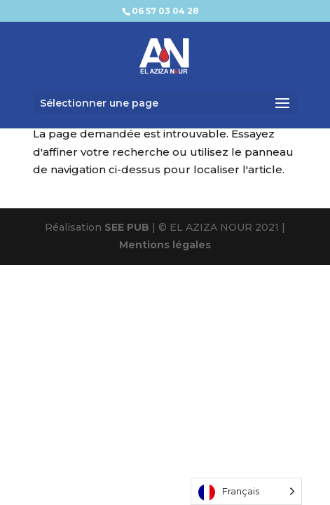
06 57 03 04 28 (165, 11)
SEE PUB (126, 227)
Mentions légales (165, 244)
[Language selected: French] (246, 491)
